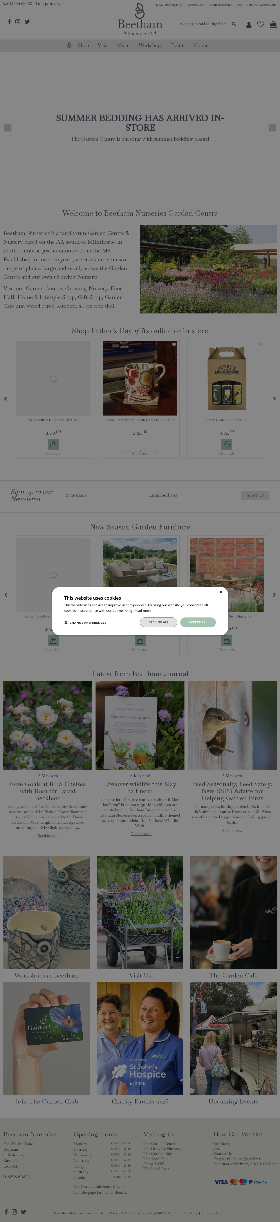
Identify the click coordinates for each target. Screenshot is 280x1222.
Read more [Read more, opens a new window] (142, 610)
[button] (85, 622)
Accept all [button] (198, 622)
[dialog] (140, 611)
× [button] (220, 592)
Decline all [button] (158, 622)
